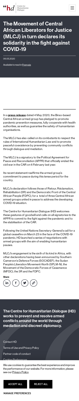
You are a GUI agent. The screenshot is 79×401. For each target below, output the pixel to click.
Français (26, 64)
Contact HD (10, 341)
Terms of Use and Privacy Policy (21, 347)
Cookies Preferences (15, 359)
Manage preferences (17, 395)
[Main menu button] (72, 7)
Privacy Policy (20, 372)
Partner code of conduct (17, 353)
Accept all (17, 385)
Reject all (43, 385)
